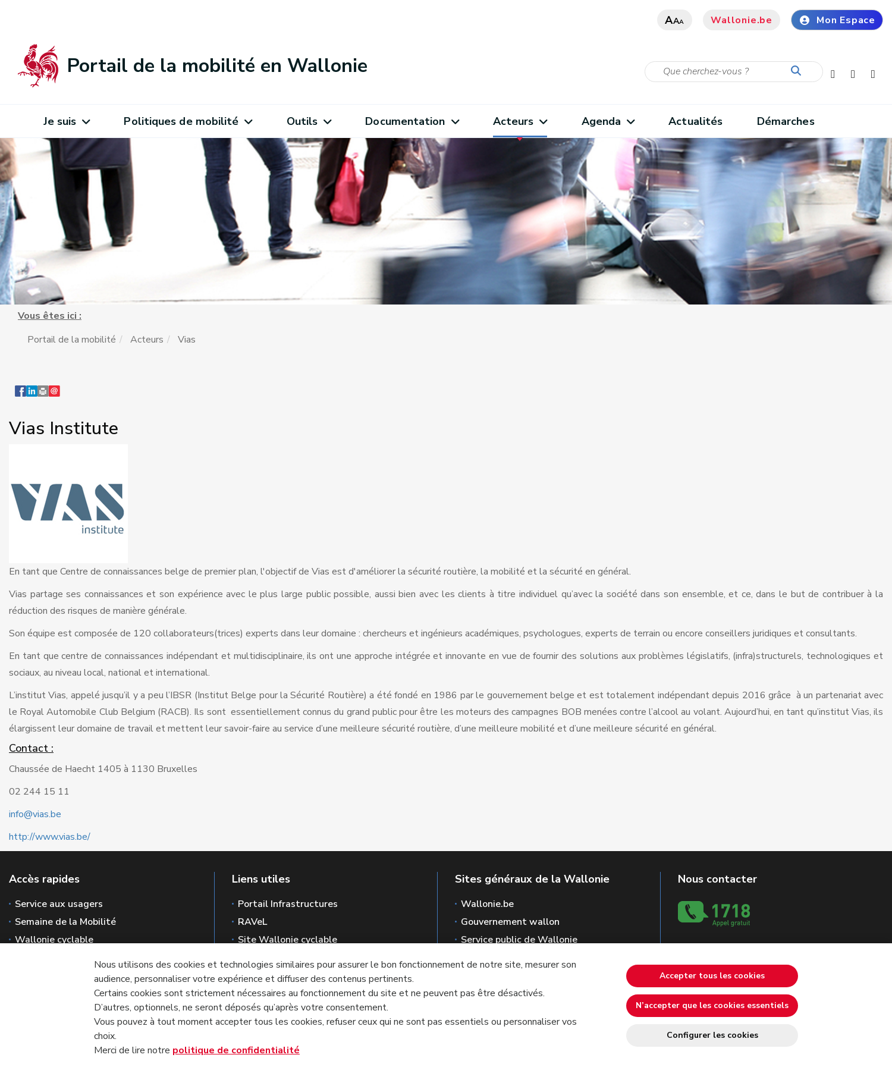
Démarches (786, 121)
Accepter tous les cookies (712, 975)
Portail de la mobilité (71, 339)
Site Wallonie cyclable (287, 940)
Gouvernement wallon (510, 922)
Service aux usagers (59, 904)
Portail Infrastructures (288, 904)
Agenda (608, 121)
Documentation (411, 121)
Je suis (66, 121)
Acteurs (520, 121)
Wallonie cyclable (54, 940)
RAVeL (252, 922)
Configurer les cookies (712, 1035)
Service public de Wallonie (519, 940)
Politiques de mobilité (188, 121)
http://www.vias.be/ (49, 836)
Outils (309, 121)
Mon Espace (837, 20)
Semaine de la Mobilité (65, 922)
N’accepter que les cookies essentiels (712, 1005)
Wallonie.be (741, 20)
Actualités (695, 121)
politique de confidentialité (236, 1050)
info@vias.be (35, 814)
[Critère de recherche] (734, 71)
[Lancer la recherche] (798, 71)
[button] (43, 396)
